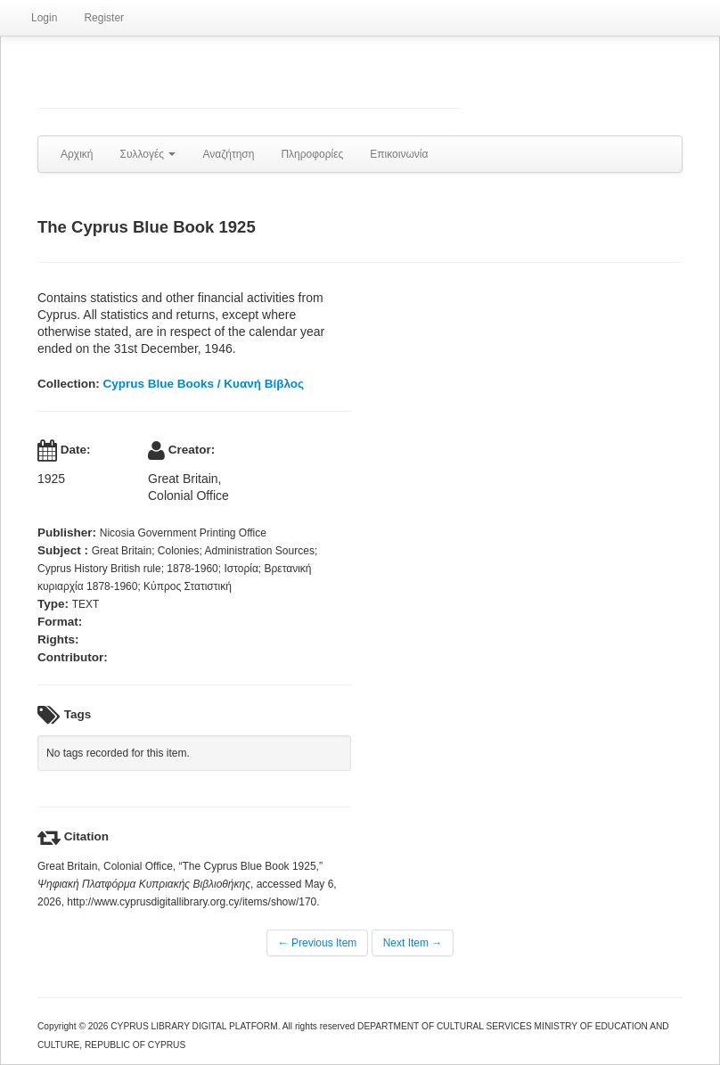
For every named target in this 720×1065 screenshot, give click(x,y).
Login (44, 18)
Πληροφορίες (312, 154)
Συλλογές (147, 154)
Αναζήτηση (228, 154)
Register (104, 18)
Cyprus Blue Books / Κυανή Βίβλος (204, 383)
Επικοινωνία (399, 154)
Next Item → (413, 943)
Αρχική (77, 154)
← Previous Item (317, 943)
